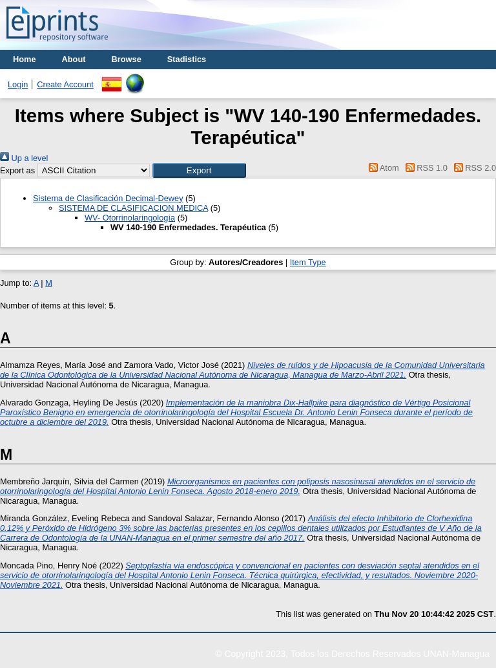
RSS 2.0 (473, 168)
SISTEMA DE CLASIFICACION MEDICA (133, 208)
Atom (382, 168)
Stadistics (186, 59)
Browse (126, 59)
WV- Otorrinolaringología (130, 217)
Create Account (65, 84)
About (74, 59)
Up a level (24, 158)
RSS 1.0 (424, 168)
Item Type (308, 262)
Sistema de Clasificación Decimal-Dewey (108, 198)
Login (18, 84)
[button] (199, 170)
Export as (17, 170)
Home (24, 59)
